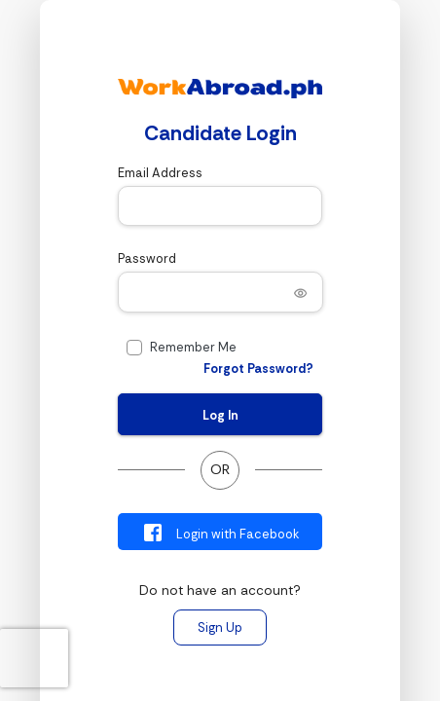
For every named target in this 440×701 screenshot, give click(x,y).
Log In (220, 415)
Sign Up (220, 627)
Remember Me (193, 347)
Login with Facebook (220, 532)
